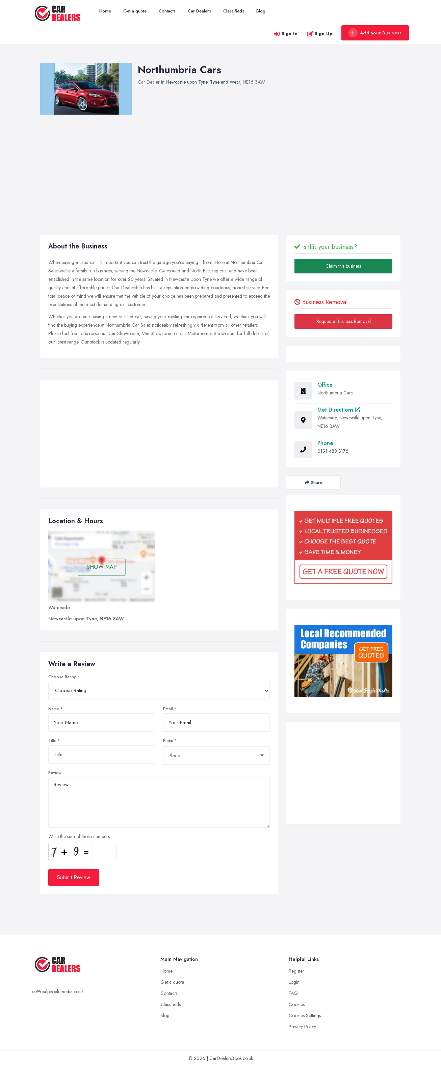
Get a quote (135, 11)
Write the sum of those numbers (79, 836)
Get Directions (338, 410)
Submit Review (73, 877)
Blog (260, 11)
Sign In (285, 33)
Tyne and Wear (225, 82)
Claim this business (343, 266)
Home (105, 11)
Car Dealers (199, 11)
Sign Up (319, 33)
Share (313, 482)
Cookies (297, 1004)
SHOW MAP (102, 567)
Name (53, 709)
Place (168, 741)
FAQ (293, 993)
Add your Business (374, 33)
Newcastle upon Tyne (186, 82)
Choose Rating (62, 677)
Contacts (167, 11)
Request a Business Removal (343, 321)
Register (296, 971)
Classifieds (233, 11)
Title (52, 741)
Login (294, 982)
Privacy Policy (302, 1026)
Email (168, 709)
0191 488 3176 (332, 451)
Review (54, 773)
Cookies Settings (305, 1015)
